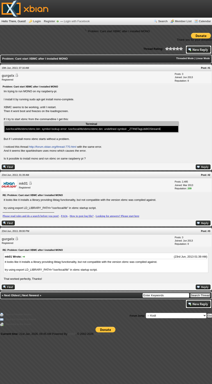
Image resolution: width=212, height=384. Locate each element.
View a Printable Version (18, 314)
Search (163, 21)
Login (37, 21)
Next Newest (30, 295)
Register (49, 21)
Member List (183, 21)
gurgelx (8, 75)
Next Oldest (12, 295)
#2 (209, 175)
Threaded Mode (185, 58)
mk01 (23, 183)
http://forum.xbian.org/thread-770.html (52, 146)
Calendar (205, 21)
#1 (209, 68)
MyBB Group (102, 333)
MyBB (72, 333)
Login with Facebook (77, 21)
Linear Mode (203, 58)
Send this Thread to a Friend (21, 319)
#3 (209, 231)
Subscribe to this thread (18, 324)
